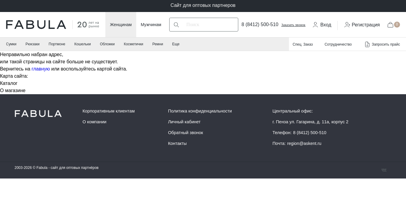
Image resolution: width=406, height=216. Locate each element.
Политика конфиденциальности (200, 111)
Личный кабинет (184, 121)
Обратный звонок (185, 132)
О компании (95, 121)
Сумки (11, 44)
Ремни (157, 44)
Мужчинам (151, 24)
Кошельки (82, 44)
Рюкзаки (33, 44)
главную (41, 68)
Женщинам (121, 24)
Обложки (107, 44)
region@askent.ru (304, 143)
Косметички (133, 44)
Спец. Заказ (303, 44)
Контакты (177, 143)
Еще (175, 44)
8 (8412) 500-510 (260, 24)
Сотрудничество (338, 44)
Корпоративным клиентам (109, 111)
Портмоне (57, 44)
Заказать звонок (293, 25)
